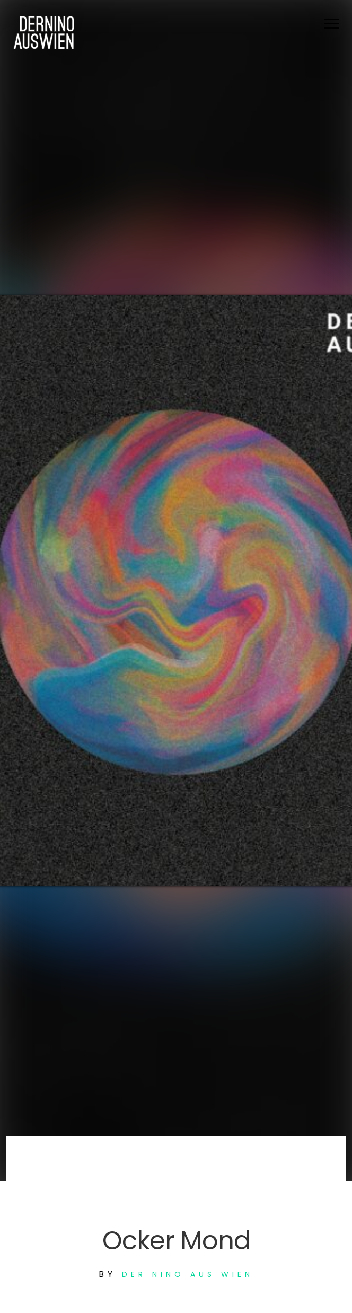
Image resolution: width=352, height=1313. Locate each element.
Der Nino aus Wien (187, 1274)
